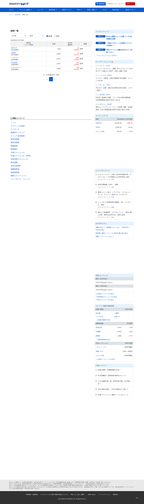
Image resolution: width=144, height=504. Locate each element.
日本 (112, 179)
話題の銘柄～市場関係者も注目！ (109, 370)
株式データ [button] (66, 10)
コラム (104, 10)
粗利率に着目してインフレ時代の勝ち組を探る (112, 233)
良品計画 (99, 327)
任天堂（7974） (105, 94)
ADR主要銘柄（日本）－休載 (108, 184)
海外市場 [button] (115, 10)
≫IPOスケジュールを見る (105, 300)
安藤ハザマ (99, 351)
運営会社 (115, 494)
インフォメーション (104, 494)
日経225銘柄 (16, 166)
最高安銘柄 (15, 142)
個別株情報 (15, 172)
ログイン (121, 3)
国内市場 (17, 14)
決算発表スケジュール (19, 159)
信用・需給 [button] (91, 10)
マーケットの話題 (18, 126)
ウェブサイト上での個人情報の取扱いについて (54, 494)
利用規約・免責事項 (32, 494)
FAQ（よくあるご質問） (78, 494)
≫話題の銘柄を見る (103, 320)
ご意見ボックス (112, 3)
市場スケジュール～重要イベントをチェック (113, 395)
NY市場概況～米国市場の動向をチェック (112, 375)
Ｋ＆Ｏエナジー (16, 67)
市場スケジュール (18, 152)
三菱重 (116, 313)
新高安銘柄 (15, 139)
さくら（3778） (105, 65)
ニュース (40, 10)
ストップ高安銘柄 (18, 136)
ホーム (11, 10)
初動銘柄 (14, 146)
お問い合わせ (92, 494)
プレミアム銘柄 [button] (24, 10)
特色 (57, 36)
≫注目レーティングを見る (106, 359)
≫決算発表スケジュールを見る (106, 297)
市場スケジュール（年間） (21, 156)
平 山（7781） (105, 85)
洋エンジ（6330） (106, 104)
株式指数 (14, 162)
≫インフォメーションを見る (107, 55)
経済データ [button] (130, 10)
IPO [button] (78, 10)
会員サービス (130, 3)
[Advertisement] (72, 22)
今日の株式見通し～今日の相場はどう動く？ (113, 389)
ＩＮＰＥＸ (15, 58)
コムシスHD (100, 355)
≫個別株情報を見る (103, 339)
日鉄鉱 (13, 53)
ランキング (15, 129)
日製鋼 (98, 331)
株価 (50, 36)
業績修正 (14, 149)
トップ (13, 122)
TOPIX (98, 127)
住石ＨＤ (14, 48)
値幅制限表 (15, 169)
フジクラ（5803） (106, 75)
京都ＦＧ (117, 316)
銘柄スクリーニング (18, 176)
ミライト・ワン (101, 347)
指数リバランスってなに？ (105, 236)
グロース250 (100, 131)
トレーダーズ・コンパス (20, 179)
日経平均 (99, 123)
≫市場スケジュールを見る (105, 294)
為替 (112, 207)
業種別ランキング (18, 132)
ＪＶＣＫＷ (99, 316)
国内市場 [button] (52, 10)
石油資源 (14, 62)
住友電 (98, 313)
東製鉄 (98, 336)
